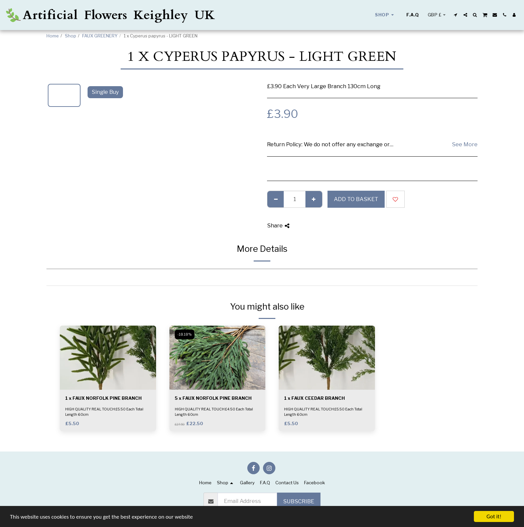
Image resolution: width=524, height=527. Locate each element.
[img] (108, 358)
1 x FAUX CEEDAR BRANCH (314, 398)
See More (465, 144)
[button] (455, 15)
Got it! (494, 516)
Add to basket (356, 199)
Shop (70, 35)
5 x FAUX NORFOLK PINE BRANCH (213, 398)
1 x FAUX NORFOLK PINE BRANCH (103, 398)
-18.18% (184, 334)
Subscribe (298, 501)
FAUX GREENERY (100, 35)
